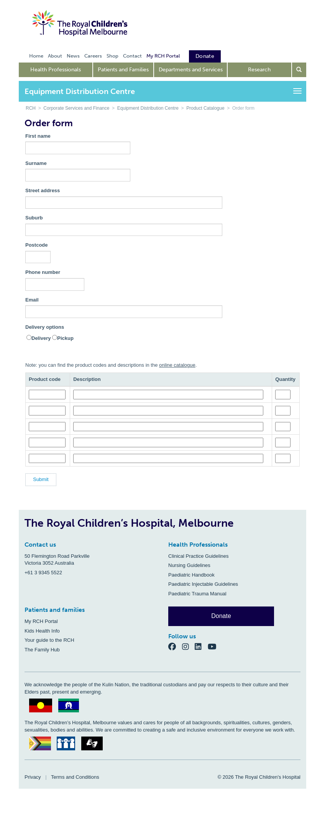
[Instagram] (188, 646)
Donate (221, 616)
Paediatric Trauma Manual (197, 594)
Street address (42, 190)
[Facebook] (175, 646)
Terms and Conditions (75, 777)
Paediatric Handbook (191, 575)
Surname (36, 163)
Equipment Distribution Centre (148, 108)
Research (259, 69)
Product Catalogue (205, 108)
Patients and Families (123, 69)
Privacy (33, 777)
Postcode (36, 245)
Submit (40, 479)
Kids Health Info (42, 631)
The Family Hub (42, 650)
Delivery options (44, 327)
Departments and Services (191, 69)
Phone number (42, 272)
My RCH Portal (41, 621)
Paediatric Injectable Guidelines (203, 584)
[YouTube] (214, 646)
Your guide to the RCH (49, 640)
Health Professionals (55, 69)
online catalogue (177, 365)
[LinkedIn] (201, 646)
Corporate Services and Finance (76, 108)
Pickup (65, 338)
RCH (31, 108)
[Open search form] (299, 70)
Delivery (41, 338)
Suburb (34, 218)
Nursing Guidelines (189, 565)
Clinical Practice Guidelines (198, 556)
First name (38, 136)
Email (32, 300)
